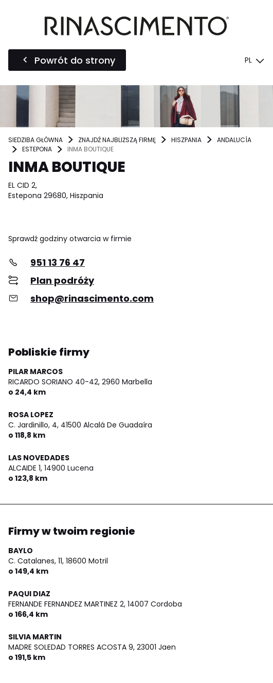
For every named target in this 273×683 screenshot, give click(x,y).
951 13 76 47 (57, 262)
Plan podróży (62, 280)
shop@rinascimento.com (92, 298)
